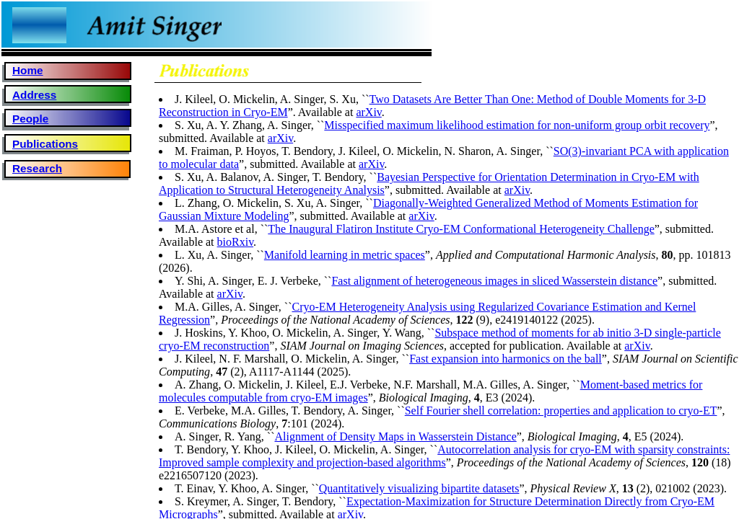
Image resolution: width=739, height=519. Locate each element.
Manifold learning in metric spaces (344, 255)
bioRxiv (235, 242)
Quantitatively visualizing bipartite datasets (419, 488)
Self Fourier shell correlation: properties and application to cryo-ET (561, 410)
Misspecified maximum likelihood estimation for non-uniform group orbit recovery (516, 125)
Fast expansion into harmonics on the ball (505, 358)
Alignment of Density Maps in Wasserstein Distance (395, 436)
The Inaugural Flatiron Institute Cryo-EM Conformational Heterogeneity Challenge (461, 229)
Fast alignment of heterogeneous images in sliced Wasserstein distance (494, 281)
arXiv (368, 112)
